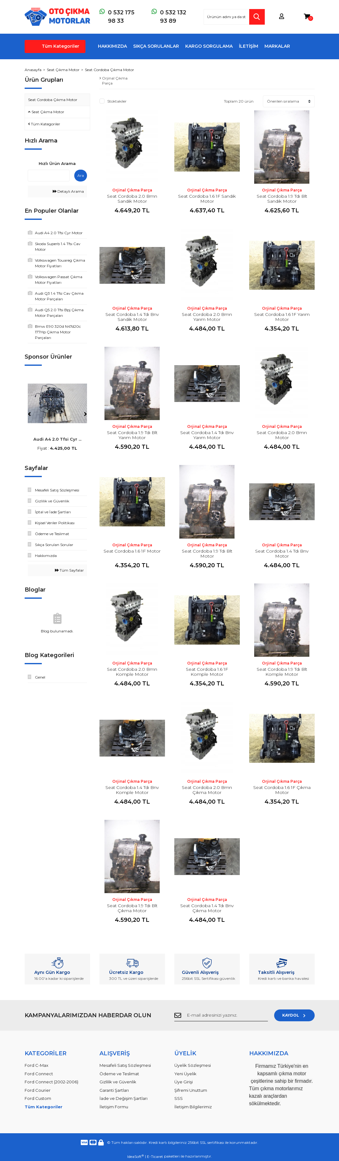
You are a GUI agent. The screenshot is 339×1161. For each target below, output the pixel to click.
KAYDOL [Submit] (294, 1015)
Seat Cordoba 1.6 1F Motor (132, 551)
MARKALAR (277, 46)
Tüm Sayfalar (69, 570)
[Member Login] (281, 16)
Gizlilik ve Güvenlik (117, 1081)
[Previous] (29, 414)
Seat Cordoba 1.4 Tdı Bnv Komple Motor (132, 790)
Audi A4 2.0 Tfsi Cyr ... (57, 439)
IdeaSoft (135, 1156)
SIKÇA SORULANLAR (156, 46)
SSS (178, 1098)
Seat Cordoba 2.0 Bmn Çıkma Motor (207, 790)
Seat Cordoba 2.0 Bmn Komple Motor (132, 671)
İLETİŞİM (248, 46)
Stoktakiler (117, 101)
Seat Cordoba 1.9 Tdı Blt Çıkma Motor (132, 908)
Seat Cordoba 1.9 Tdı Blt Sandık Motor (282, 198)
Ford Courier (38, 1090)
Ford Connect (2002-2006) (51, 1081)
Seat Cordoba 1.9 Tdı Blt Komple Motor (282, 671)
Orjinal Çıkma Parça (132, 190)
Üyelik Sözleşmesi (192, 1065)
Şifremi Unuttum (190, 1090)
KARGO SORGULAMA (209, 46)
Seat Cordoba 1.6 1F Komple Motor (207, 671)
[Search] (234, 17)
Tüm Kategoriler (43, 1106)
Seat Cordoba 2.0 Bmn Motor (282, 435)
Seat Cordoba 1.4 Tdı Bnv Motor (281, 553)
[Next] (85, 414)
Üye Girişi (183, 1081)
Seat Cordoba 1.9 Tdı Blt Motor (207, 553)
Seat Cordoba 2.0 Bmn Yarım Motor (207, 317)
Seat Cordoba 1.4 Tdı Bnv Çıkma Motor (207, 908)
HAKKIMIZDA (112, 46)
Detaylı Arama (68, 191)
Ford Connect (39, 1073)
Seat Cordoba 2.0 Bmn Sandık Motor (132, 198)
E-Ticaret (155, 1156)
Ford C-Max (36, 1065)
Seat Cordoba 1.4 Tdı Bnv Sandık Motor (132, 317)
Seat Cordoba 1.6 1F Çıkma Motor (282, 790)
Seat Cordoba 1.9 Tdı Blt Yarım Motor (132, 435)
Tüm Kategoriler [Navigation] (60, 46)
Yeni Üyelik (185, 1073)
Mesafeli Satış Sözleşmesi (125, 1065)
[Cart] (307, 16)
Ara (80, 175)
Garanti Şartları (114, 1090)
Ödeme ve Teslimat (119, 1073)
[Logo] (57, 17)
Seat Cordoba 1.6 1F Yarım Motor (282, 317)
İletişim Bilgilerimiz (193, 1106)
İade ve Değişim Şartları (123, 1098)
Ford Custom (38, 1098)
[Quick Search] (49, 175)
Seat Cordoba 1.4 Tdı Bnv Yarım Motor (207, 435)
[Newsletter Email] (221, 1015)
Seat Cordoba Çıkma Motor (109, 69)
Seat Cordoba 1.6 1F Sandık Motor (207, 198)
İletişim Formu (113, 1106)
